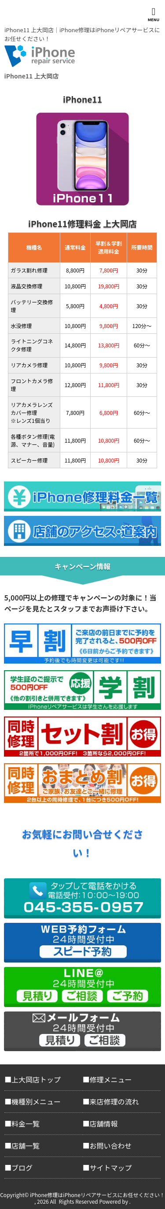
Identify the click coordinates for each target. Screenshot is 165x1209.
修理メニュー (111, 1079)
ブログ (22, 1167)
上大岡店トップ (36, 1079)
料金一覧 (25, 1123)
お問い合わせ (111, 1145)
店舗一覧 (25, 1145)
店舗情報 (104, 1123)
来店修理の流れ (114, 1101)
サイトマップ (111, 1167)
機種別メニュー (36, 1101)
